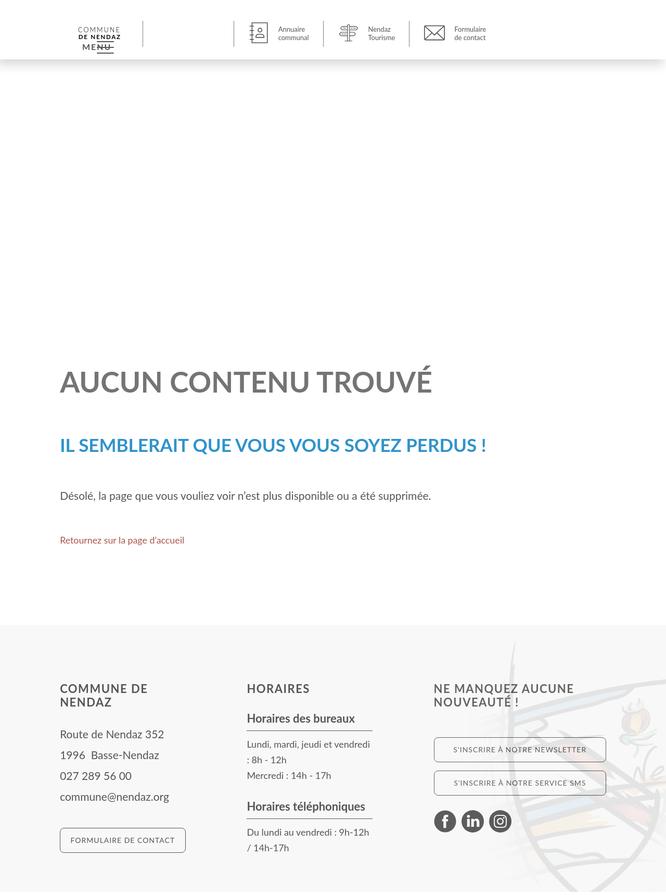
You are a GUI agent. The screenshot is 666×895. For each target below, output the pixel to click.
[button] (189, 33)
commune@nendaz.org (114, 799)
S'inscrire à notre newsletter (519, 752)
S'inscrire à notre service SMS (520, 785)
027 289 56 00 (96, 778)
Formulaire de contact (123, 843)
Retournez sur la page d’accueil (133, 542)
